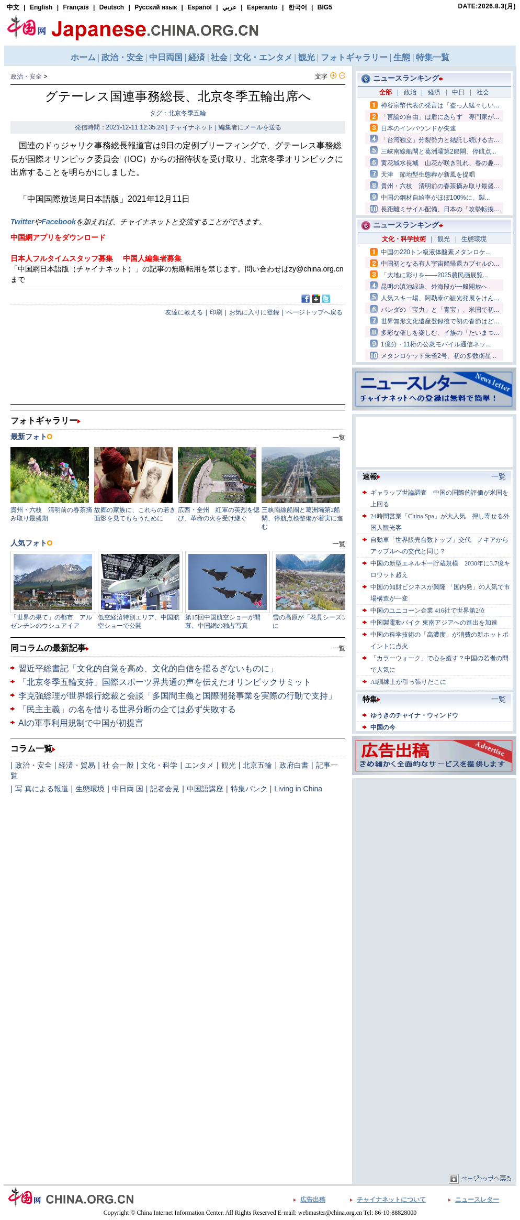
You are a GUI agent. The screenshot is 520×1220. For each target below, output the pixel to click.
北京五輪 (257, 765)
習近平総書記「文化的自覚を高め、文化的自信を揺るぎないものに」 (148, 668)
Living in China (298, 789)
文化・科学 (159, 765)
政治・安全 (26, 76)
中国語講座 (205, 789)
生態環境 (90, 789)
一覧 (339, 648)
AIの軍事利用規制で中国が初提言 (80, 722)
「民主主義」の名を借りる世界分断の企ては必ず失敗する (127, 709)
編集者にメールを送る (250, 127)
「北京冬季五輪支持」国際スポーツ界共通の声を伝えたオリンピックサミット (164, 682)
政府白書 (294, 765)
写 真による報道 (42, 789)
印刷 (216, 312)
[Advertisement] (434, 846)
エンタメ (199, 765)
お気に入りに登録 (254, 312)
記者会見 (164, 789)
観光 (228, 765)
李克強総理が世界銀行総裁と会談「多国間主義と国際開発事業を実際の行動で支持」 (177, 695)
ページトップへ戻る (314, 312)
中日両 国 (127, 789)
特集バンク (249, 789)
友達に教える (184, 312)
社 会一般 (118, 765)
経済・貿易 (77, 765)
